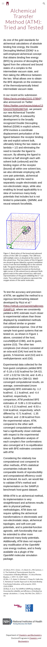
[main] (23, 19)
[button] (3, 3)
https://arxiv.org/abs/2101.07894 (22, 98)
